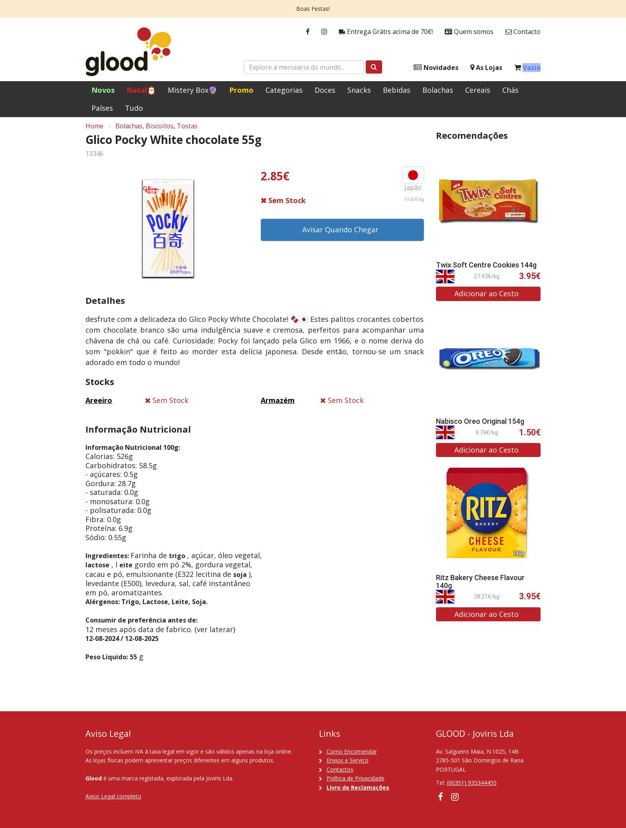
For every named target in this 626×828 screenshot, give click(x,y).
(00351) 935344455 (472, 782)
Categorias (284, 90)
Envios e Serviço (347, 760)
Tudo (134, 108)
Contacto (523, 31)
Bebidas (396, 90)
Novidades (436, 67)
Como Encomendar (352, 751)
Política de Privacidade (355, 778)
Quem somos (469, 31)
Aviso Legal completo (113, 796)
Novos (103, 90)
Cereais (477, 90)
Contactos (340, 769)
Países (102, 108)
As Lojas (486, 67)
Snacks (359, 90)
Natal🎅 (141, 90)
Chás (510, 90)
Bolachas (437, 90)
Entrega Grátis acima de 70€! (386, 31)
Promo (241, 90)
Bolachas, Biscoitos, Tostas (156, 130)
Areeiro (98, 404)
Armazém (278, 404)
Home (94, 130)
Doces (325, 90)
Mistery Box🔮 (192, 90)
